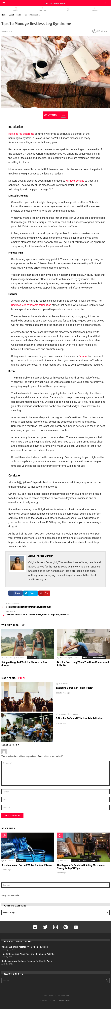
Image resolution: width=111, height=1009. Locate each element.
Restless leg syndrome (21, 133)
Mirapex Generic (75, 180)
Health (21, 678)
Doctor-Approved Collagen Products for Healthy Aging (26, 961)
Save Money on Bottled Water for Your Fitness (26, 865)
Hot (68, 9)
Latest (15, 9)
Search (107, 885)
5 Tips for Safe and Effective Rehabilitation (79, 718)
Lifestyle (21, 861)
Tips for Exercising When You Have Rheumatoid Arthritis (83, 663)
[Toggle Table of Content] (62, 115)
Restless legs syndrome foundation (31, 304)
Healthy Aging (99, 658)
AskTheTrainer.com (55, 3)
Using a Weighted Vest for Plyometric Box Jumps (24, 663)
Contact (44, 1000)
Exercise (32, 658)
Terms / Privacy (64, 1000)
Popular (42, 9)
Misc (85, 861)
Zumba (83, 356)
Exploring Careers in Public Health (74, 688)
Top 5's (92, 861)
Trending (94, 9)
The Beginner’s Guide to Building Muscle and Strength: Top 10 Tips (81, 866)
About (52, 1000)
